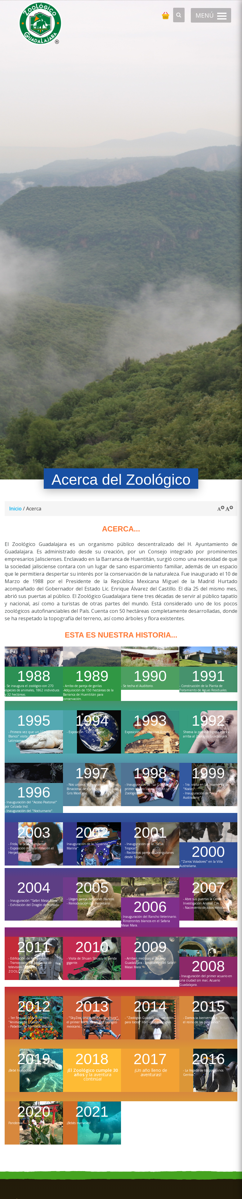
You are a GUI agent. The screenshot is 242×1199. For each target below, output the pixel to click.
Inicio (15, 508)
